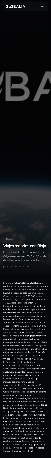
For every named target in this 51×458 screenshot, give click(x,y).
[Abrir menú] (42, 6)
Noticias (8, 239)
